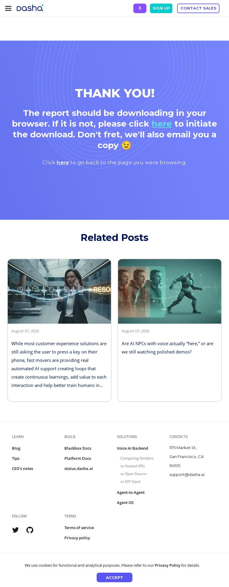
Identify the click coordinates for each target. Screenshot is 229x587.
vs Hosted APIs (132, 465)
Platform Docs (77, 458)
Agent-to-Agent (131, 492)
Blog (16, 448)
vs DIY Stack (130, 481)
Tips (15, 458)
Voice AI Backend (132, 448)
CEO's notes (22, 468)
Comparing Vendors (137, 458)
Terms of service (79, 527)
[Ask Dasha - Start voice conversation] (139, 8)
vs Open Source (133, 473)
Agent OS (125, 502)
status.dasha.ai (78, 468)
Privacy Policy (167, 565)
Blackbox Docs (77, 448)
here (161, 124)
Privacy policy (77, 537)
